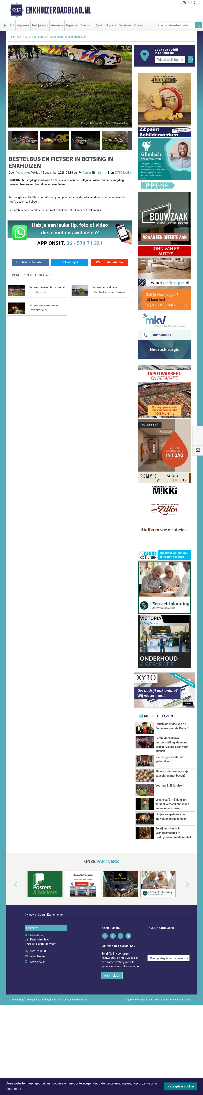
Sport (99, 25)
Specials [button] (86, 25)
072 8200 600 (38, 946)
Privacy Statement (180, 994)
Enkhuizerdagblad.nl (58, 10)
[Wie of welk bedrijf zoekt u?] (170, 59)
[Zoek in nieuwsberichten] (175, 25)
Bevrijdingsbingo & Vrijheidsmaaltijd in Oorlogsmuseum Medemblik (173, 833)
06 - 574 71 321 (84, 243)
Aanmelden (112, 970)
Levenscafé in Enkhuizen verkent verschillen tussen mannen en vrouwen (172, 804)
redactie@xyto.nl (40, 951)
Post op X (70, 262)
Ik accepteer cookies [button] (181, 1086)
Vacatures (125, 25)
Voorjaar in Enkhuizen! (169, 785)
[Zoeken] (198, 25)
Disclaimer (161, 994)
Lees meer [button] (13, 1088)
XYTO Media (123, 172)
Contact (138, 25)
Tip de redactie (109, 262)
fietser (87, 172)
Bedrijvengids (40, 25)
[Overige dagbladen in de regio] (168, 937)
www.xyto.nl (37, 956)
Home (15, 37)
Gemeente (57, 25)
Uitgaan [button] (109, 25)
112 (12, 25)
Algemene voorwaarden (138, 994)
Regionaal (72, 25)
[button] (10, 140)
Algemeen (23, 25)
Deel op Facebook (30, 262)
